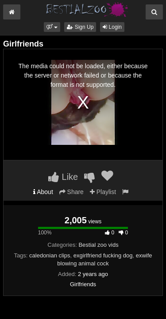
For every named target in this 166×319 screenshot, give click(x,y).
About (43, 191)
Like (63, 177)
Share (71, 191)
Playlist (103, 191)
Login (112, 27)
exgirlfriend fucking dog (103, 255)
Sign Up (80, 27)
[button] (52, 27)
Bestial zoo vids (98, 244)
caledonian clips (49, 255)
